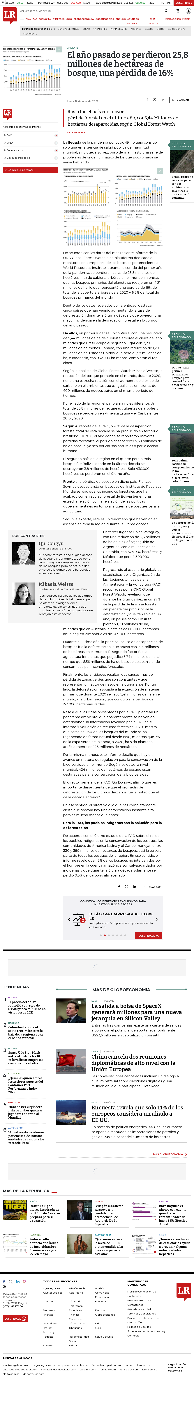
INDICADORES (173, 19)
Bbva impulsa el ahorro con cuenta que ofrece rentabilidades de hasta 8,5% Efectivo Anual (173, 1215)
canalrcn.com (88, 1369)
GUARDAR (180, 99)
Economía (101, 1301)
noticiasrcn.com (129, 1369)
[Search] (166, 11)
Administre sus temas (19, 169)
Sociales (48, 1345)
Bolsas (12, 997)
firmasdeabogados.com (106, 1365)
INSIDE (186, 19)
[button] (68, 920)
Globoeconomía (105, 1314)
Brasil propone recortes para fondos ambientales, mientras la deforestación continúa (182, 187)
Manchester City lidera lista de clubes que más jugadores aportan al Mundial (25, 1112)
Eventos (100, 1310)
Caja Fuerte (76, 1292)
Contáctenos (135, 1304)
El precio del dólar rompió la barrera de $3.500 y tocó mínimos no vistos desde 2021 (27, 1007)
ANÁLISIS (121, 19)
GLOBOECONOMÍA (84, 19)
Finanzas (48, 1314)
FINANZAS (31, 19)
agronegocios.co (44, 1365)
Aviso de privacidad (139, 1309)
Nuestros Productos (139, 1300)
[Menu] (23, 18)
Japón (33, 1201)
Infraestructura (77, 1323)
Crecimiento (30, 34)
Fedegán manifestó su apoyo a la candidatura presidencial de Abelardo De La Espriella (108, 1215)
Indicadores (50, 1323)
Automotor (15, 1128)
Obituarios (75, 1327)
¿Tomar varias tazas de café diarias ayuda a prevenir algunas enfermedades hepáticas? (175, 1247)
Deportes (14, 1102)
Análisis (99, 1288)
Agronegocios (51, 1288)
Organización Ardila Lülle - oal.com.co (177, 1367)
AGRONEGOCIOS (105, 19)
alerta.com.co (11, 1373)
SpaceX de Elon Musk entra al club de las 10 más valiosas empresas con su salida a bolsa (25, 1058)
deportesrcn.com (33, 1373)
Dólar (86, 29)
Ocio (98, 1327)
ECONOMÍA (45, 19)
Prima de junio (118, 29)
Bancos (163, 1201)
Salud (162, 1235)
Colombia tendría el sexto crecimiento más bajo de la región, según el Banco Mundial (25, 1033)
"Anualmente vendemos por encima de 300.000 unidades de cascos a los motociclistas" (26, 1138)
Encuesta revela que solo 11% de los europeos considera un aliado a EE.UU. (137, 1113)
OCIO (69, 19)
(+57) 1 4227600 (13, 1306)
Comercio (14, 1073)
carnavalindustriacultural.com (58, 1369)
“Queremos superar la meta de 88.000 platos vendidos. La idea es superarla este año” (109, 1247)
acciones (136, 29)
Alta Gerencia (77, 1288)
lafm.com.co (149, 1369)
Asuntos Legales (52, 1292)
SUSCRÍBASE (183, 2)
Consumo (48, 1301)
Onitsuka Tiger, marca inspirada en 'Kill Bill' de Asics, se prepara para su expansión (45, 1213)
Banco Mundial (176, 29)
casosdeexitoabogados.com (20, 1369)
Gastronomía (102, 1235)
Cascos (149, 29)
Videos (73, 1345)
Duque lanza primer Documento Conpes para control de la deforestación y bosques (182, 378)
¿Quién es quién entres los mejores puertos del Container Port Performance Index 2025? (25, 1085)
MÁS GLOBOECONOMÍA (168, 1154)
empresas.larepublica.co (73, 1365)
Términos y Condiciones (141, 1313)
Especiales (75, 1310)
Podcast (48, 1336)
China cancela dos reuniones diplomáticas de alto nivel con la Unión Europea (133, 1063)
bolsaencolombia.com (137, 1365)
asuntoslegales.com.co (16, 1365)
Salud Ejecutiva (104, 1336)
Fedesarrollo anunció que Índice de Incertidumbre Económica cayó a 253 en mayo (44, 1247)
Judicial (99, 1201)
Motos (160, 29)
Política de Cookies (139, 1326)
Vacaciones (100, 29)
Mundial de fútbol (68, 29)
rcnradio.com (108, 1369)
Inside (98, 1323)
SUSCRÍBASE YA (149, 935)
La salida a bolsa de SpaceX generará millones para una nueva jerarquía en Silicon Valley (136, 1012)
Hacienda (13, 1023)
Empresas (49, 1310)
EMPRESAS (59, 19)
